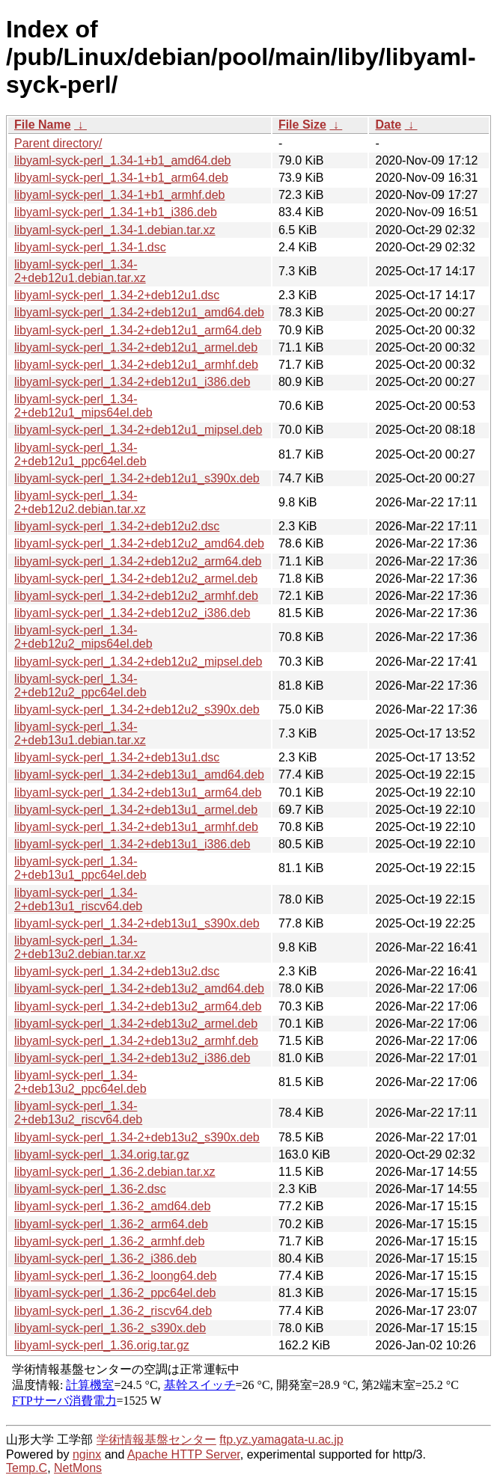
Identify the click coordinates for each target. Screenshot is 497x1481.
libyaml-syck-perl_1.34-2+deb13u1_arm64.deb (137, 792)
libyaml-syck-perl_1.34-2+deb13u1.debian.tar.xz (80, 733)
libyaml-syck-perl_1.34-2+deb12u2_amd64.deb (139, 543)
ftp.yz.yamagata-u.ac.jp (281, 1439)
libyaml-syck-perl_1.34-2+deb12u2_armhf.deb (136, 595)
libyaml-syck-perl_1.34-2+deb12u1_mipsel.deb (138, 429)
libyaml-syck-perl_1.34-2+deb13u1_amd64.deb (139, 774)
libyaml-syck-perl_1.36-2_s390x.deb (110, 1328)
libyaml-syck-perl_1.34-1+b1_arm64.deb (121, 177)
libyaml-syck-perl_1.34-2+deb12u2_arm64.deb (137, 561)
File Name (42, 124)
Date (388, 124)
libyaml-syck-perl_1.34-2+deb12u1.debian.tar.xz (80, 271)
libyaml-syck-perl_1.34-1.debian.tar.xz (115, 230)
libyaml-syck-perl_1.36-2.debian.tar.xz (115, 1171)
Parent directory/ (58, 143)
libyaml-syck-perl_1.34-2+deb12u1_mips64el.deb (83, 406)
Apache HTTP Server (183, 1454)
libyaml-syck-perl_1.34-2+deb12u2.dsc (116, 526)
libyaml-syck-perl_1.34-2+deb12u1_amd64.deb (139, 312)
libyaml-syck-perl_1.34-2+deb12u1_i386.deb (132, 381)
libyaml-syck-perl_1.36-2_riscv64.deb (113, 1310)
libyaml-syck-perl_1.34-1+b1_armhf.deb (119, 194)
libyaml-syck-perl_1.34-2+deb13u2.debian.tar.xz (80, 947)
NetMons (78, 1468)
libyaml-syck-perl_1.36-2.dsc (90, 1189)
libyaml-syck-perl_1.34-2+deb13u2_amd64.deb (139, 988)
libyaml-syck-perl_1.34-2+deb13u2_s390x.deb (137, 1137)
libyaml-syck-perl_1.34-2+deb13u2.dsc (116, 971)
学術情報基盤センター (156, 1439)
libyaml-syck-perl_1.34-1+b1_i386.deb (115, 212)
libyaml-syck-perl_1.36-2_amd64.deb (112, 1206)
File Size (302, 124)
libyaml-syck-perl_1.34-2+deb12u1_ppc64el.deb (80, 454)
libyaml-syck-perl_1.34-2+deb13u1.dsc (116, 757)
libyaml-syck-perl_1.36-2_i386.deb (105, 1258)
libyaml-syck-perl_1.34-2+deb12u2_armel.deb (135, 578)
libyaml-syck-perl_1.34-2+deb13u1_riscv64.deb (78, 899)
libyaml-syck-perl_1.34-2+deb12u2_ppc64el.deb (80, 685)
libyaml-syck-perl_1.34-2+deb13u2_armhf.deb (136, 1040)
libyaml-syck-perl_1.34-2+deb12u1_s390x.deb (137, 478)
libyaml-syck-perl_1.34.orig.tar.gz (101, 1154)
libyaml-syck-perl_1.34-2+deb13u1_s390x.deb (137, 923)
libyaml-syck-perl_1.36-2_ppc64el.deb (115, 1293)
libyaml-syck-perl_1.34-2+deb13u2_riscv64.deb (78, 1113)
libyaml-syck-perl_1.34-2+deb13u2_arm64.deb (137, 1006)
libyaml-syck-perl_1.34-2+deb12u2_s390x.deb (137, 709)
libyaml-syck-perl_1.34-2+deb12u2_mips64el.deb (83, 637)
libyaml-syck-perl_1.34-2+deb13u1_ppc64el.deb (80, 868)
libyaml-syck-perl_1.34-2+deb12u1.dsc (116, 295)
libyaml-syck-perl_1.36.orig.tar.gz (101, 1345)
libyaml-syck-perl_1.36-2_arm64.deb (111, 1224)
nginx (87, 1454)
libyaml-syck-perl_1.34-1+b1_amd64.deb (122, 160)
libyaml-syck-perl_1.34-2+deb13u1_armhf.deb (136, 827)
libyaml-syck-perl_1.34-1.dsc (90, 247)
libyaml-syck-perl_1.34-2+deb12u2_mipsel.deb (138, 661)
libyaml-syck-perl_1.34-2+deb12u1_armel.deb (135, 347)
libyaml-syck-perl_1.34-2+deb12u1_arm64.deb (137, 330)
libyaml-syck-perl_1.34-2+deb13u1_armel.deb (135, 809)
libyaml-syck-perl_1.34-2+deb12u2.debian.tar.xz (80, 502)
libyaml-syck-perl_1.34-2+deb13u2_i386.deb (132, 1058)
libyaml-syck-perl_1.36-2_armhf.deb (109, 1241)
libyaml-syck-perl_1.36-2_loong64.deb (115, 1275)
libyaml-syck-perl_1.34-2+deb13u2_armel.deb (135, 1023)
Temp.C (26, 1468)
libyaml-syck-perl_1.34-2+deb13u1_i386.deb (132, 844)
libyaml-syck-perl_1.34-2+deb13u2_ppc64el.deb (80, 1082)
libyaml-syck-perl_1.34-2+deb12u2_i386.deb (132, 613)
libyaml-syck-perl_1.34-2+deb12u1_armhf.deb (136, 364)
